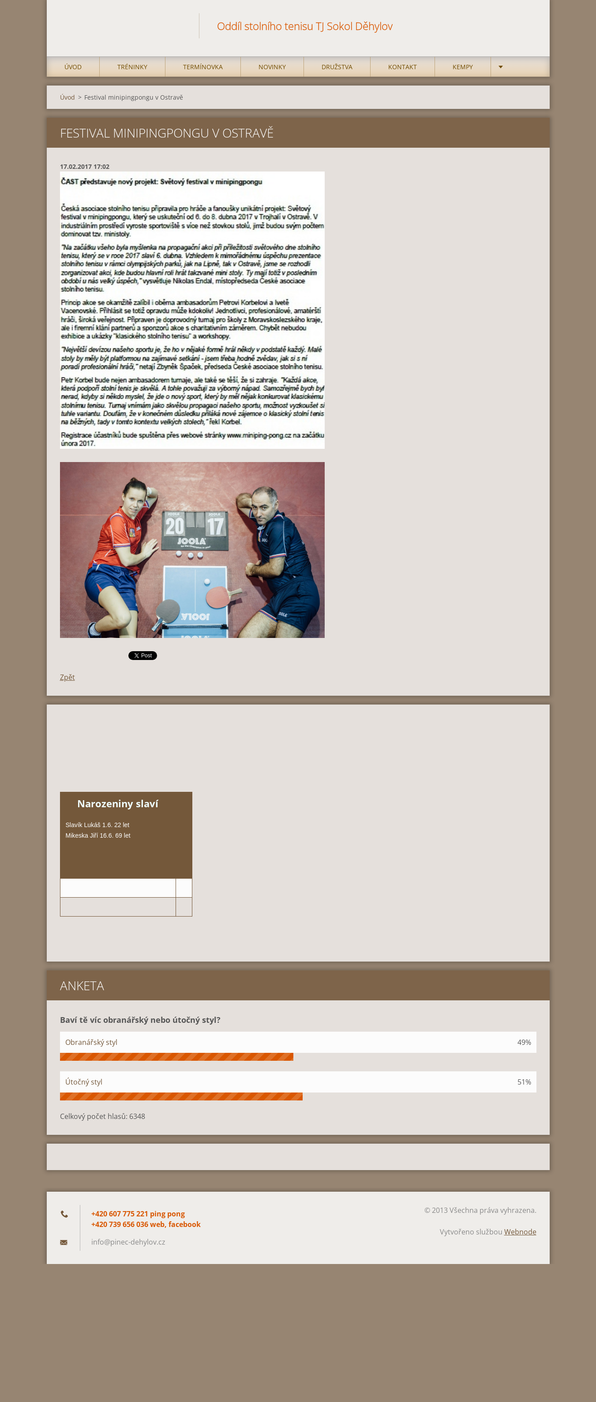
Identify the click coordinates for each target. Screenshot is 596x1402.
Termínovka (203, 67)
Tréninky (132, 67)
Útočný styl (83, 1082)
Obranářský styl (91, 1042)
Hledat (526, 26)
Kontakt (402, 67)
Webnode (520, 1232)
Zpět (67, 677)
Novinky (272, 67)
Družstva (337, 67)
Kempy (463, 67)
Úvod (73, 67)
